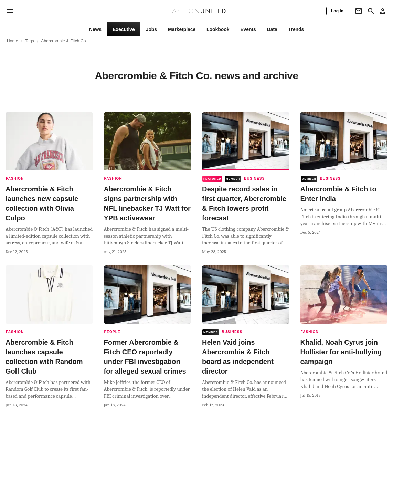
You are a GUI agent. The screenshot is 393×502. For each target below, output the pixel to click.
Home (12, 41)
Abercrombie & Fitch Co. (64, 41)
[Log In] (337, 11)
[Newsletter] (358, 11)
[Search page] (371, 11)
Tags (29, 41)
